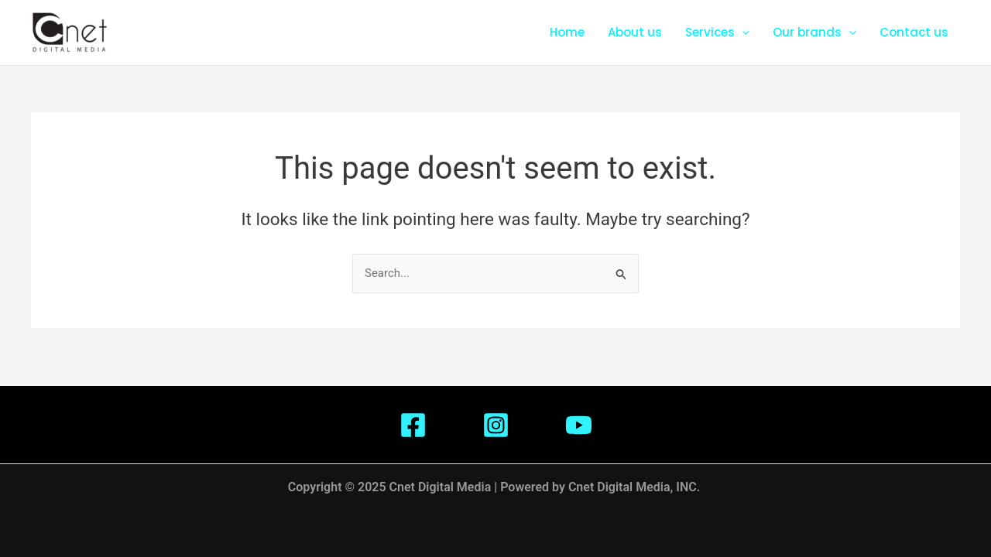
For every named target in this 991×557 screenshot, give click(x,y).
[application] (742, 32)
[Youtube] (579, 425)
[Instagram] (496, 425)
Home (567, 32)
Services (717, 32)
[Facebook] (413, 425)
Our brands (814, 32)
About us (635, 32)
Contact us (914, 32)
